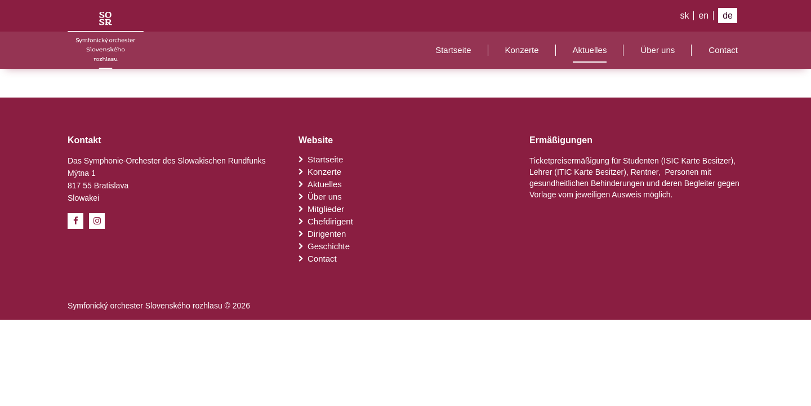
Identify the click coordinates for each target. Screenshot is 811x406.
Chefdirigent (325, 221)
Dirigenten (322, 234)
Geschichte (324, 246)
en (703, 15)
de (728, 15)
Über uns (657, 50)
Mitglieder (321, 209)
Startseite (453, 50)
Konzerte (522, 50)
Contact (723, 50)
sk (684, 15)
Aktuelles (590, 50)
